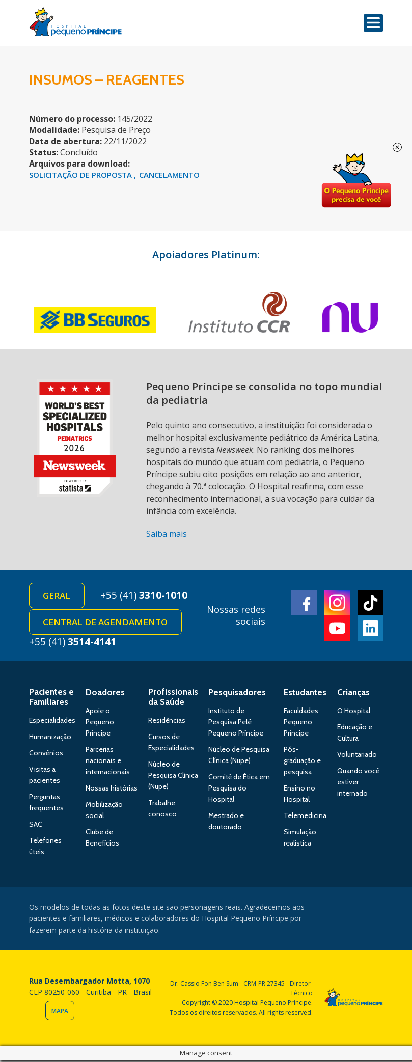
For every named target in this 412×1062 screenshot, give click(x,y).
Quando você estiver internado (358, 784)
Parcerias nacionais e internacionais (108, 762)
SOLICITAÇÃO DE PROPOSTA (81, 175)
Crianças (353, 694)
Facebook (304, 603)
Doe (356, 181)
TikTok (370, 603)
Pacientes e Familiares (51, 699)
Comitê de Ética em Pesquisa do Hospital (239, 790)
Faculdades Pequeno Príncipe (301, 724)
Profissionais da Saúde (173, 699)
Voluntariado (357, 756)
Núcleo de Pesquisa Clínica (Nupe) (173, 777)
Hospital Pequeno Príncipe (75, 24)
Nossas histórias (112, 790)
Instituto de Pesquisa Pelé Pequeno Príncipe (235, 724)
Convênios (46, 754)
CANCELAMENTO (169, 175)
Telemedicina (305, 817)
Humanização (50, 738)
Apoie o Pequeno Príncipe (100, 724)
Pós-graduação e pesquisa (302, 762)
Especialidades (52, 722)
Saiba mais (166, 533)
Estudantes (305, 694)
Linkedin (370, 629)
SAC (35, 826)
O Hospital (353, 712)
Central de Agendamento (106, 624)
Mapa (59, 1013)
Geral (57, 596)
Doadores (105, 694)
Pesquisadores (237, 694)
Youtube (337, 629)
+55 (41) (147, 596)
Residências (166, 722)
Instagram (337, 603)
